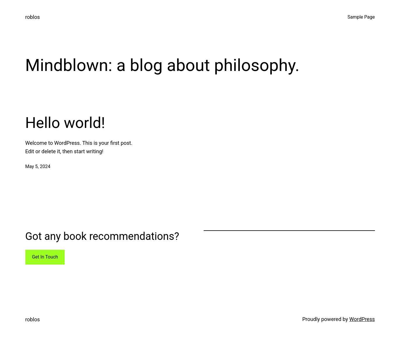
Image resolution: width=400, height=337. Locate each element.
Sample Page (361, 17)
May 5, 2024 (37, 166)
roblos (32, 17)
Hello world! (65, 123)
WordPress (362, 319)
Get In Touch (45, 257)
